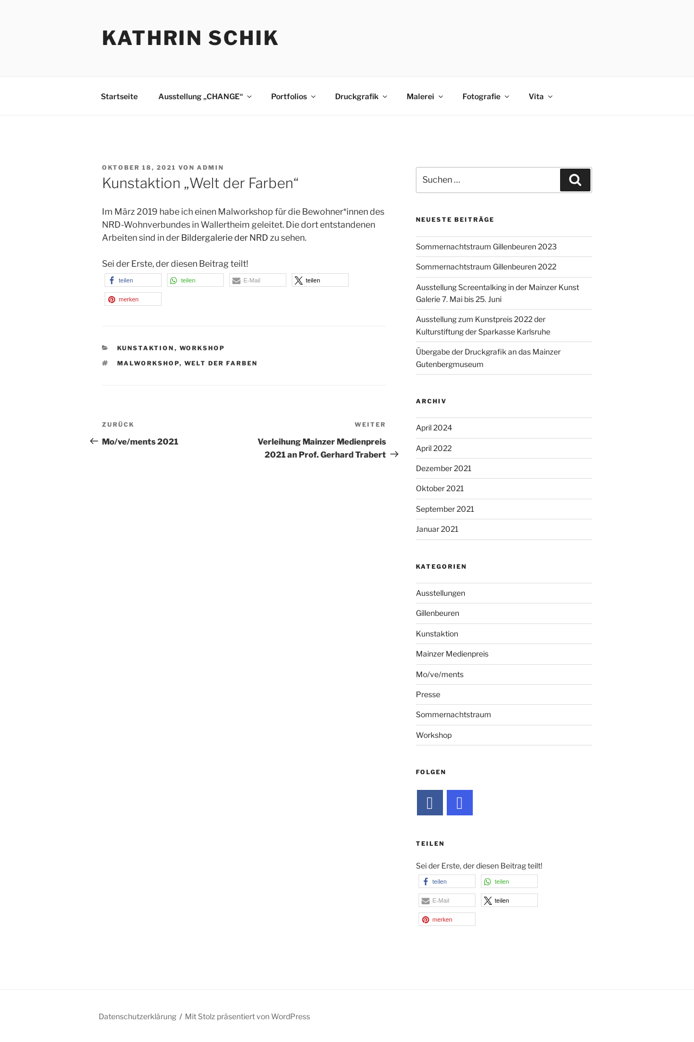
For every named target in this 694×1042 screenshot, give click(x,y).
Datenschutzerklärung (137, 1016)
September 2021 (445, 508)
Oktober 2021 (440, 488)
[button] (133, 280)
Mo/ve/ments (440, 674)
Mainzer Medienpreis (452, 653)
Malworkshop (148, 363)
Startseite (119, 96)
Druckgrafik (362, 96)
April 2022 (434, 448)
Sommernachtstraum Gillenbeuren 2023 (486, 246)
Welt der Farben (221, 363)
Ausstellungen (440, 592)
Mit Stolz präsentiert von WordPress (247, 1016)
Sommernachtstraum (453, 714)
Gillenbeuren (437, 613)
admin (210, 167)
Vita (541, 96)
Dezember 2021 (444, 468)
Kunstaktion (146, 348)
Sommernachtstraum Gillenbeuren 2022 (486, 266)
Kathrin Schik (190, 38)
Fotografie (486, 96)
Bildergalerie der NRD (224, 238)
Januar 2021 (437, 528)
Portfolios (294, 96)
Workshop (202, 348)
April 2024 (434, 427)
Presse (428, 694)
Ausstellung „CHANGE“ (205, 96)
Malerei (426, 96)
